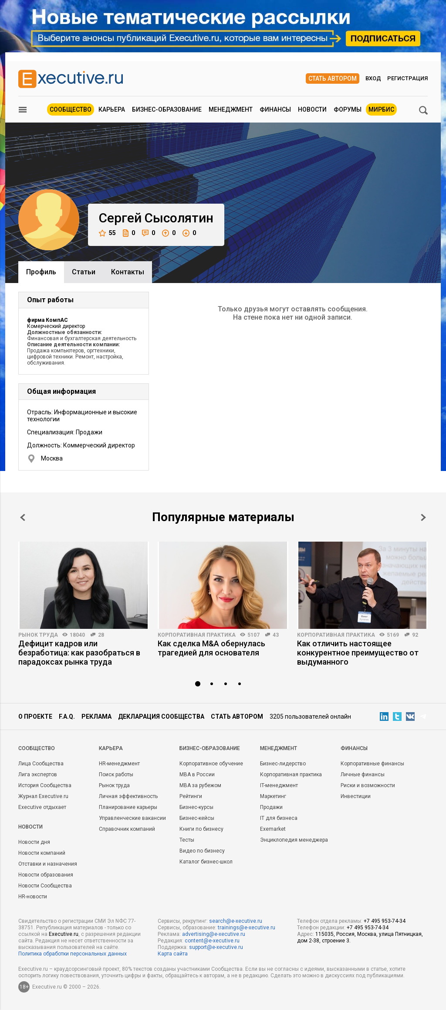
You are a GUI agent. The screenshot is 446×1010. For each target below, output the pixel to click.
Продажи (271, 807)
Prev (22, 517)
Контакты (127, 272)
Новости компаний (41, 853)
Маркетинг (273, 796)
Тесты (186, 840)
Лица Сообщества (41, 764)
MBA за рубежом (200, 785)
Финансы (275, 109)
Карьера (111, 109)
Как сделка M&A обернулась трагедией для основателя (211, 648)
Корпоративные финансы (372, 764)
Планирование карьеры (128, 807)
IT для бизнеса (278, 818)
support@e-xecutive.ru (216, 947)
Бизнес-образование (167, 109)
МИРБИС (381, 109)
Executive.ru (63, 934)
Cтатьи (83, 272)
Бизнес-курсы (196, 807)
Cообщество (36, 748)
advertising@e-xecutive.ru (213, 934)
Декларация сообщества (161, 716)
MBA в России (197, 774)
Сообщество (70, 109)
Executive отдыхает (42, 807)
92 (415, 635)
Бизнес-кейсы (196, 818)
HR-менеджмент (119, 764)
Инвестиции (356, 796)
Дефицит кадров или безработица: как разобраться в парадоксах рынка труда (79, 652)
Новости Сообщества (45, 886)
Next (423, 517)
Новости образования (45, 875)
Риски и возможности (368, 785)
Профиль (41, 272)
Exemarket (273, 829)
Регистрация (407, 78)
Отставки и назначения (47, 864)
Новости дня (34, 842)
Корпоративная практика (197, 635)
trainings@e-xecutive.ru (246, 928)
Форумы (348, 109)
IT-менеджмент (279, 785)
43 (276, 635)
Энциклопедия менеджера (294, 840)
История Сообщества (44, 785)
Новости (312, 109)
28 (101, 635)
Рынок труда (38, 635)
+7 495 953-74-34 (384, 921)
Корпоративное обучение (211, 764)
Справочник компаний (127, 829)
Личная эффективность (128, 796)
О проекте (35, 716)
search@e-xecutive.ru (235, 921)
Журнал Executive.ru (43, 796)
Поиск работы (116, 774)
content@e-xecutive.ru (212, 941)
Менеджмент (231, 109)
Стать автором (332, 78)
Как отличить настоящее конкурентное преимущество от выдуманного (358, 652)
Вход (373, 78)
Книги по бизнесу (201, 829)
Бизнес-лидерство (283, 764)
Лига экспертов (37, 774)
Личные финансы (363, 774)
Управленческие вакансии (132, 818)
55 (107, 233)
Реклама (96, 716)
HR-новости (32, 897)
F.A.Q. (67, 716)
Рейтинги (190, 796)
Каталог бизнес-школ (206, 862)
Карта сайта (173, 954)
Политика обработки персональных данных (72, 954)
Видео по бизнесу (202, 851)
